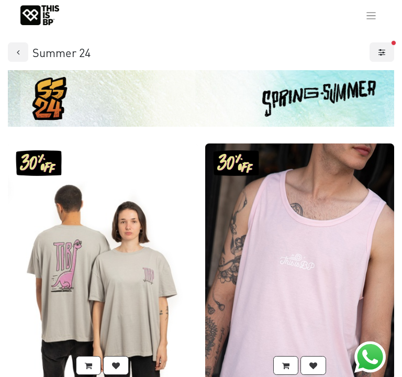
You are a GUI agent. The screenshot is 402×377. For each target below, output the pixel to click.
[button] (88, 365)
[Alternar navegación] (371, 15)
